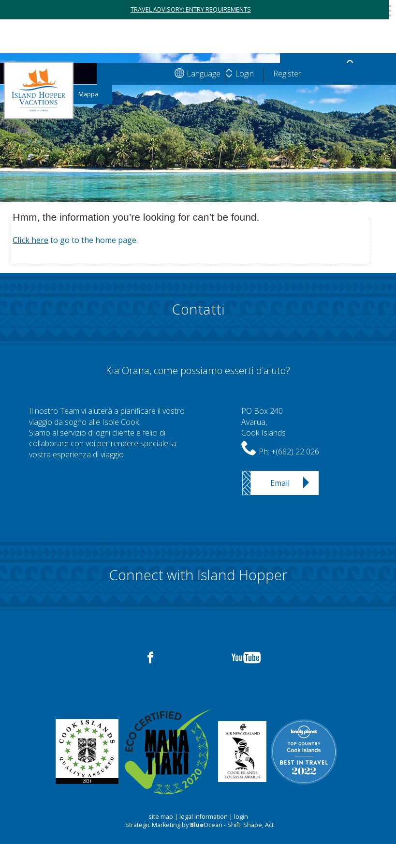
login (241, 817)
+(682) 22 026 (295, 451)
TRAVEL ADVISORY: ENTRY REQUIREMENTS (191, 9)
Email (280, 483)
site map (160, 817)
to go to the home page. (75, 240)
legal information (203, 817)
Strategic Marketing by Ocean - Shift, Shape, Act (199, 825)
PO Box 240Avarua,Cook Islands (263, 422)
